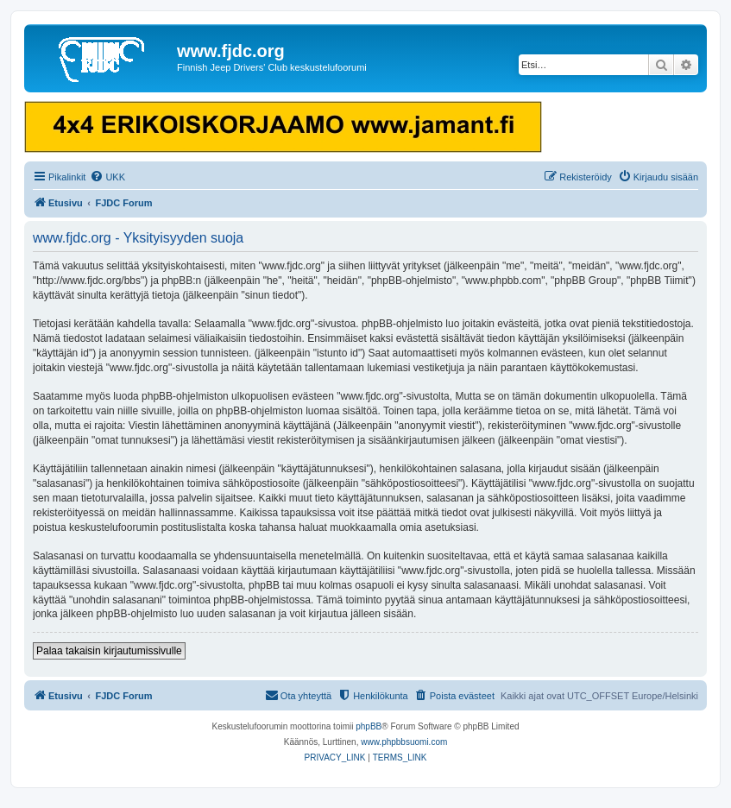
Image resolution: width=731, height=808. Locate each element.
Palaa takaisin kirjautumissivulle (109, 651)
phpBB (368, 726)
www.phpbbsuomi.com (404, 742)
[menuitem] (107, 177)
